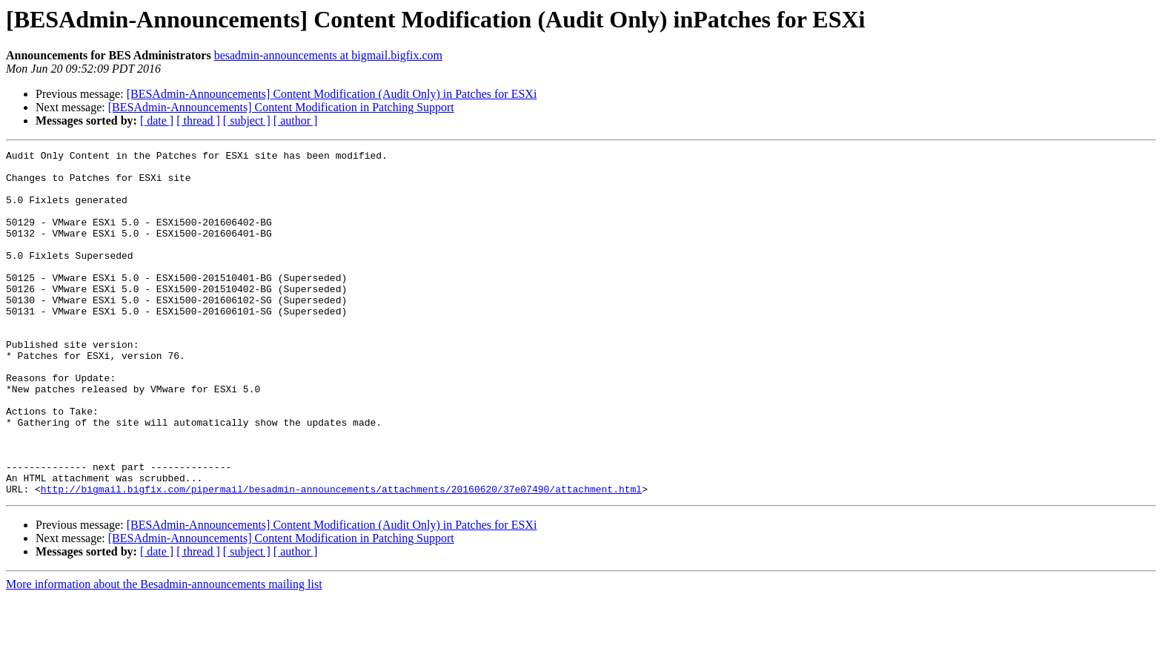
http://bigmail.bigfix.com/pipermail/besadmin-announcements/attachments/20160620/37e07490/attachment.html (341, 557)
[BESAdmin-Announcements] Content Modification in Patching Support (281, 107)
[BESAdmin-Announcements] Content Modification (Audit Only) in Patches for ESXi (332, 94)
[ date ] (156, 120)
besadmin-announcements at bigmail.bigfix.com (328, 55)
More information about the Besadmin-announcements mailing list (164, 653)
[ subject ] (246, 120)
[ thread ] (198, 120)
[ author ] (295, 120)
